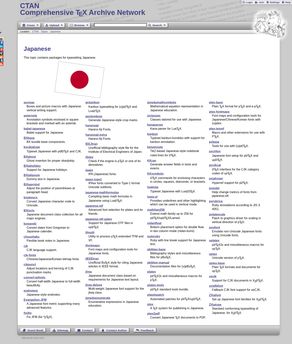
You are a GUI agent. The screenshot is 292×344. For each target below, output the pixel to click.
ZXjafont (215, 295)
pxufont (214, 227)
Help (288, 2)
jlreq (88, 271)
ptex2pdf (153, 313)
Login (249, 2)
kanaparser (155, 124)
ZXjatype (215, 304)
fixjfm (28, 313)
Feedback (147, 330)
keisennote (155, 147)
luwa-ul (152, 196)
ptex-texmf (216, 128)
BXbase (29, 138)
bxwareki (30, 223)
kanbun (152, 134)
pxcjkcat (215, 165)
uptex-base (217, 263)
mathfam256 (156, 209)
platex (151, 271)
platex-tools (155, 285)
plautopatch (155, 294)
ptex (150, 304)
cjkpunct (30, 264)
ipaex (89, 170)
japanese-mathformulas (102, 192)
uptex (213, 254)
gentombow (93, 116)
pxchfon (214, 151)
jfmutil (89, 232)
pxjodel (214, 188)
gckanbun (92, 102)
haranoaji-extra (96, 134)
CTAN (35, 31)
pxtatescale (217, 214)
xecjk (212, 276)
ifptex (89, 157)
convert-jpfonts (34, 277)
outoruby (153, 236)
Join (261, 2)
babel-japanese (34, 128)
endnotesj (31, 290)
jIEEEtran (92, 258)
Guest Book (35, 330)
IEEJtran (91, 143)
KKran (151, 160)
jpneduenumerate (97, 298)
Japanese (55, 31)
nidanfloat (154, 223)
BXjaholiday (32, 165)
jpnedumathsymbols (161, 102)
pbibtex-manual (158, 262)
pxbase (214, 141)
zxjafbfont (216, 285)
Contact (87, 330)
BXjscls (29, 210)
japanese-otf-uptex (98, 219)
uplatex (214, 240)
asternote (30, 115)
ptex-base (216, 102)
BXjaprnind (31, 184)
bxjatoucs (31, 197)
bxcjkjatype (32, 147)
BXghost (30, 156)
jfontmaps (92, 245)
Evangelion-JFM (35, 299)
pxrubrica (216, 201)
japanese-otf (94, 205)
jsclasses (154, 115)
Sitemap (62, 330)
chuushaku (31, 236)
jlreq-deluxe (93, 285)
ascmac (29, 102)
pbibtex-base (156, 249)
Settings (275, 2)
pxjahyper (216, 178)
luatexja (152, 187)
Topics (44, 31)
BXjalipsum (32, 175)
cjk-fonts (30, 255)
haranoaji (92, 125)
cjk (26, 246)
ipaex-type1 (93, 179)
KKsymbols (155, 173)
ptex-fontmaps (219, 111)
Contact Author (116, 330)
